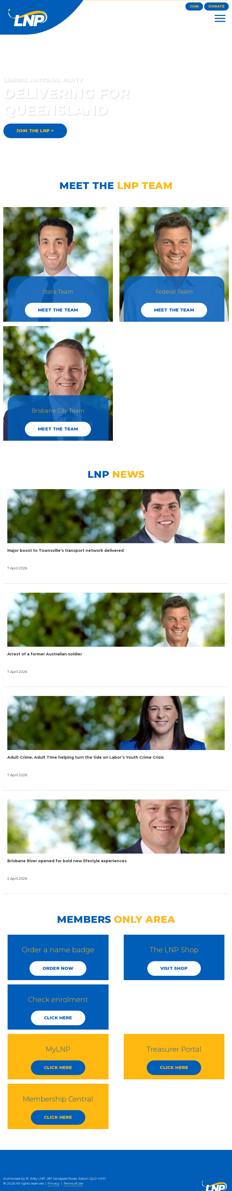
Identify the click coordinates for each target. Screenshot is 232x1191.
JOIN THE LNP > (35, 130)
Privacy (54, 1183)
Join (194, 6)
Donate (216, 6)
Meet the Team (58, 310)
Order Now (58, 968)
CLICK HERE (58, 1017)
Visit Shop (174, 968)
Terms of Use (73, 1183)
